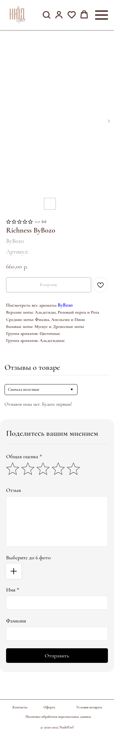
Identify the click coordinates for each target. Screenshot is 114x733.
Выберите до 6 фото (28, 557)
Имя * (12, 589)
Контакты (19, 707)
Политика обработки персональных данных (58, 716)
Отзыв (13, 490)
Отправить (57, 655)
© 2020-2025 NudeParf (57, 727)
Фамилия (16, 620)
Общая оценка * (24, 456)
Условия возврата (89, 707)
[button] (46, 14)
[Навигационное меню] (101, 15)
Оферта (49, 707)
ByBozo (65, 305)
